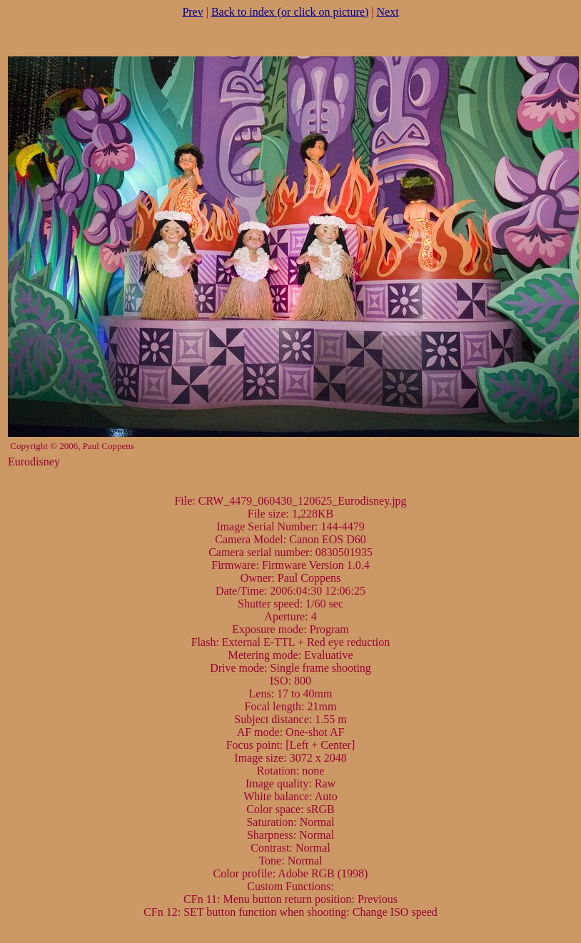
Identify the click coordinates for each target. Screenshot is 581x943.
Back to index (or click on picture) (289, 12)
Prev (192, 12)
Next (388, 12)
